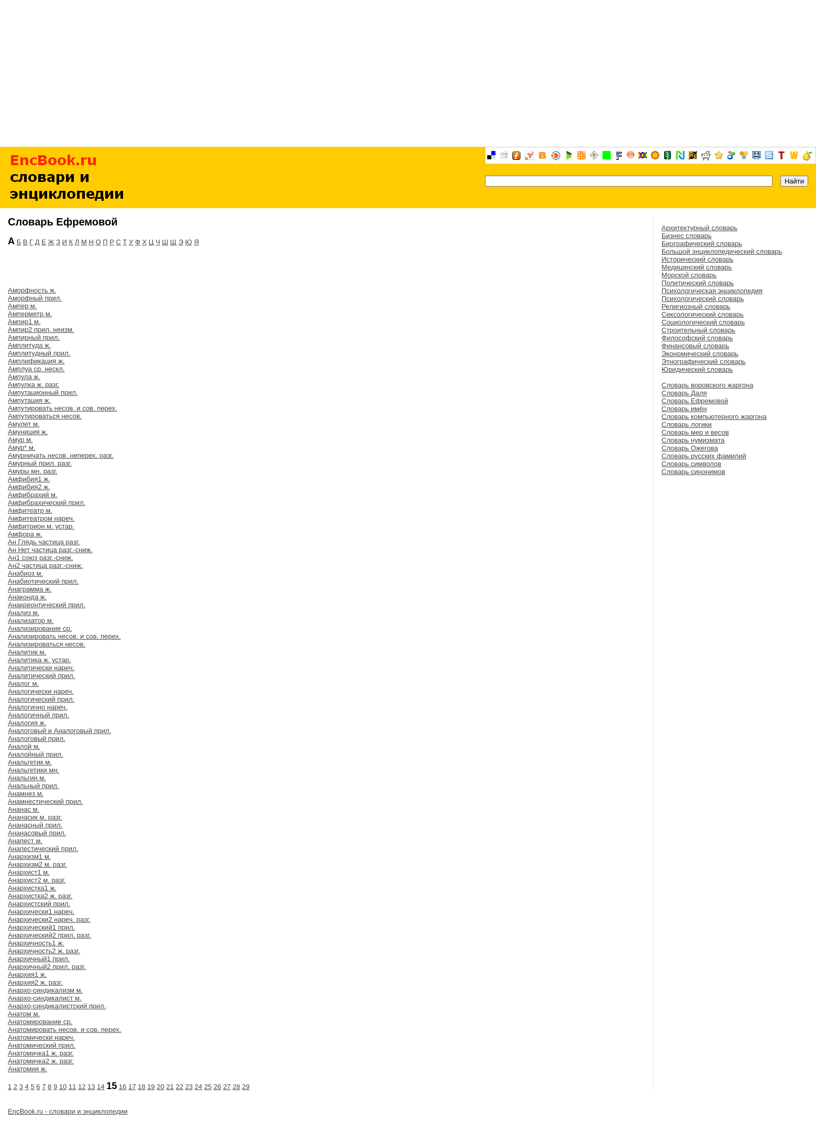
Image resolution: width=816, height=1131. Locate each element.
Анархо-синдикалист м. (45, 998)
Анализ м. (23, 613)
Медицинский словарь (696, 267)
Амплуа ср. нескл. (36, 369)
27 (226, 1087)
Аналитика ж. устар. (39, 660)
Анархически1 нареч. (41, 911)
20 (160, 1087)
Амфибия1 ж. (29, 479)
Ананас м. (23, 809)
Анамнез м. (25, 794)
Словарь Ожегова (689, 448)
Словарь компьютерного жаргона (713, 417)
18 (141, 1087)
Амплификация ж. (36, 361)
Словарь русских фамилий (703, 456)
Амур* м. (22, 447)
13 (91, 1087)
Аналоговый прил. (36, 738)
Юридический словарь (697, 369)
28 (236, 1087)
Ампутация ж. (29, 400)
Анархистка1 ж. (32, 888)
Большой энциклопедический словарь (721, 251)
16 (122, 1087)
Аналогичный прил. (38, 715)
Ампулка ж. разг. (33, 385)
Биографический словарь (701, 243)
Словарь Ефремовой (694, 401)
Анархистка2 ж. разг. (40, 896)
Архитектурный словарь (699, 228)
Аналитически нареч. (41, 668)
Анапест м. (25, 841)
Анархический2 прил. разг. (49, 935)
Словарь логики (686, 424)
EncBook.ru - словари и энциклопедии (68, 1111)
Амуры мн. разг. (33, 471)
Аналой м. (24, 746)
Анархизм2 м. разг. (37, 864)
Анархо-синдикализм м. (45, 990)
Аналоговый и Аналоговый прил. (59, 731)
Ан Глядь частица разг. (44, 542)
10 (63, 1087)
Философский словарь (697, 338)
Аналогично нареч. (38, 707)
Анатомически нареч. (41, 1037)
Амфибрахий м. (33, 495)
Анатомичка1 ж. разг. (41, 1053)
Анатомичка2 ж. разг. (41, 1061)
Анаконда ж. (27, 597)
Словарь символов (691, 464)
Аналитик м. (27, 652)
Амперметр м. (30, 314)
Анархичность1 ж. (36, 943)
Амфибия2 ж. (29, 487)
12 (81, 1087)
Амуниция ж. (28, 432)
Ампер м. (22, 306)
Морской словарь (688, 275)
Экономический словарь (699, 354)
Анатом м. (24, 1014)
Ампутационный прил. (43, 392)
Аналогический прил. (41, 699)
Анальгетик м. (30, 762)
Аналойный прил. (35, 754)
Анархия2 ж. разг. (35, 982)
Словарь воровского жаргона (707, 385)
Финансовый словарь (695, 346)
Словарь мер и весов (695, 432)
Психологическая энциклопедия (712, 291)
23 (189, 1087)
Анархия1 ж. (27, 974)
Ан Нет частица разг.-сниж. (50, 550)
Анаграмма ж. (29, 589)
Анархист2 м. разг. (36, 880)
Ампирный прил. (34, 337)
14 (100, 1087)
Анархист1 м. (29, 872)
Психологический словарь (702, 299)
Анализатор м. (30, 620)
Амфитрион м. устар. (41, 526)
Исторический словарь (697, 259)
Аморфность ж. (32, 290)
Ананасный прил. (35, 825)
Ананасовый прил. (37, 833)
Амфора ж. (25, 534)
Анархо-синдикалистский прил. (57, 1006)
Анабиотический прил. (43, 581)
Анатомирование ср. (40, 1022)
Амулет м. (23, 424)
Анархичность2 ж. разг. (44, 951)
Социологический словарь (703, 322)
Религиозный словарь (696, 306)
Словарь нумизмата (693, 440)
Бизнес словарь (686, 236)
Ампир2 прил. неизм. (41, 329)
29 (245, 1087)
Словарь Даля (684, 393)
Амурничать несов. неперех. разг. (61, 455)
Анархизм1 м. (29, 856)
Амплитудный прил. (39, 353)
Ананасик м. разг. (35, 817)
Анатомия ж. (27, 1069)
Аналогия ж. (27, 723)
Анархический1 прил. (41, 927)
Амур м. (20, 440)
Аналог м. (23, 683)
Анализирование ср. (40, 628)
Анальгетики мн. (33, 770)
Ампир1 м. (24, 322)
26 (217, 1087)
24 (198, 1087)
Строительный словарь (698, 330)
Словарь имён (684, 409)
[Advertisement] (408, 73)
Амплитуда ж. (29, 345)
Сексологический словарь (702, 314)
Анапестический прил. (43, 849)
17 (132, 1087)
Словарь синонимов (693, 472)
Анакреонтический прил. (46, 605)
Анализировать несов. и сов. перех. (64, 636)
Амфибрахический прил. (46, 503)
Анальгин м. (27, 778)
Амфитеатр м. (30, 510)
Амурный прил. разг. (40, 463)
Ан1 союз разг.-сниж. (40, 558)
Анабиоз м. (25, 573)
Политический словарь (697, 283)
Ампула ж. (24, 377)
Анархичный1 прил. (39, 959)
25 (208, 1087)
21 (169, 1087)
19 (151, 1087)
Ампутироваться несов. (45, 416)
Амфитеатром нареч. (41, 518)
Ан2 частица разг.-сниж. (45, 565)
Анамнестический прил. (45, 801)
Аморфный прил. (35, 298)
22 (179, 1087)
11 (72, 1087)
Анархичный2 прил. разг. (47, 967)
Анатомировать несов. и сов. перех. (64, 1029)
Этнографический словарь (703, 361)
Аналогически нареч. (41, 691)
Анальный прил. (33, 786)
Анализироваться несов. (46, 644)
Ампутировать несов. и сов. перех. (62, 408)
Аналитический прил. (41, 676)
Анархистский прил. (39, 904)
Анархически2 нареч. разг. (49, 919)
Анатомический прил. (41, 1045)
